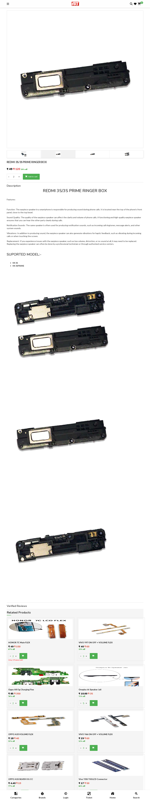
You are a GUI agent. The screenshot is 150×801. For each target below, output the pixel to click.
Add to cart (31, 177)
